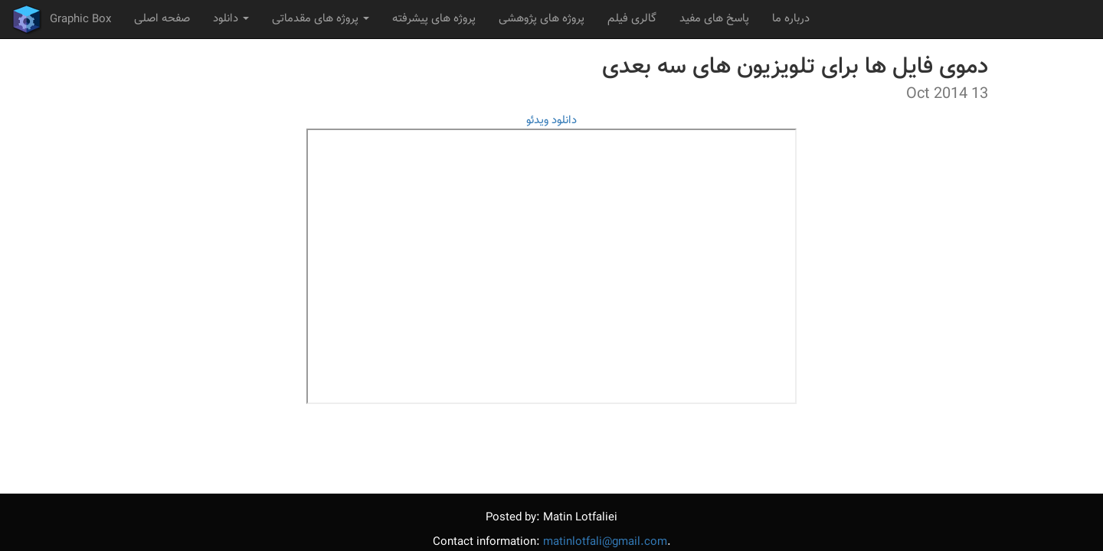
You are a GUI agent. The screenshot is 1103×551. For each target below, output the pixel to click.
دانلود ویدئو (551, 120)
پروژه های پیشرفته (434, 19)
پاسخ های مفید (714, 19)
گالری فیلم (631, 19)
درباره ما (791, 19)
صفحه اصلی (162, 19)
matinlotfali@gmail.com (605, 542)
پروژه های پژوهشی (541, 19)
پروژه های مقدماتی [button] (320, 19)
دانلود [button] (231, 19)
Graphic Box (61, 19)
